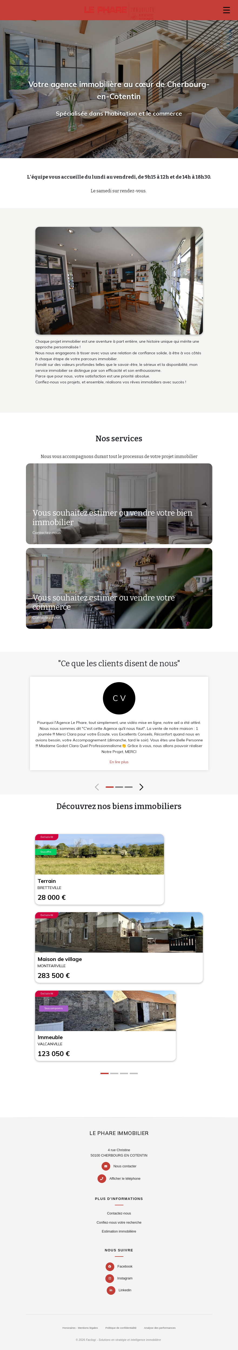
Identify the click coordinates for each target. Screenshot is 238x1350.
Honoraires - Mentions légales (80, 1327)
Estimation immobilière (119, 1231)
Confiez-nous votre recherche (118, 1222)
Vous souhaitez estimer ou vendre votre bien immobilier (112, 517)
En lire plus (119, 761)
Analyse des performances (160, 1327)
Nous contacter (124, 1166)
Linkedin (119, 1290)
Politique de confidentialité (120, 1327)
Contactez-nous (46, 532)
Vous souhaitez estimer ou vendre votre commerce (103, 602)
